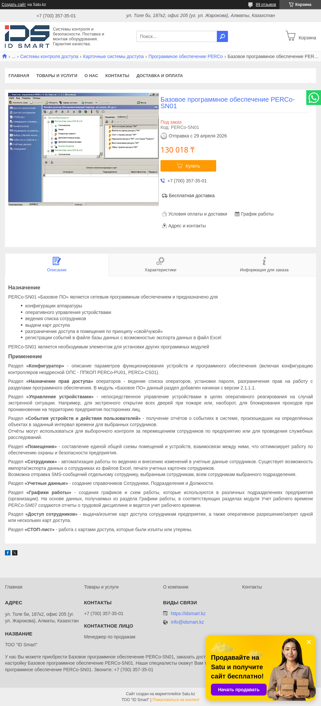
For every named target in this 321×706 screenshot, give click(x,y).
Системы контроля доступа (49, 56)
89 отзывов (266, 4)
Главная (19, 75)
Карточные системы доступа (113, 56)
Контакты (117, 75)
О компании (175, 587)
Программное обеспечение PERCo (185, 56)
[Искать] (222, 36)
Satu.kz (188, 694)
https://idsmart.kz (188, 613)
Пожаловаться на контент (176, 699)
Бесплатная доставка (192, 195)
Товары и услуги (56, 75)
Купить (193, 166)
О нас (91, 75)
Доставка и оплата (159, 75)
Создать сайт (14, 4)
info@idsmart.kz (187, 622)
